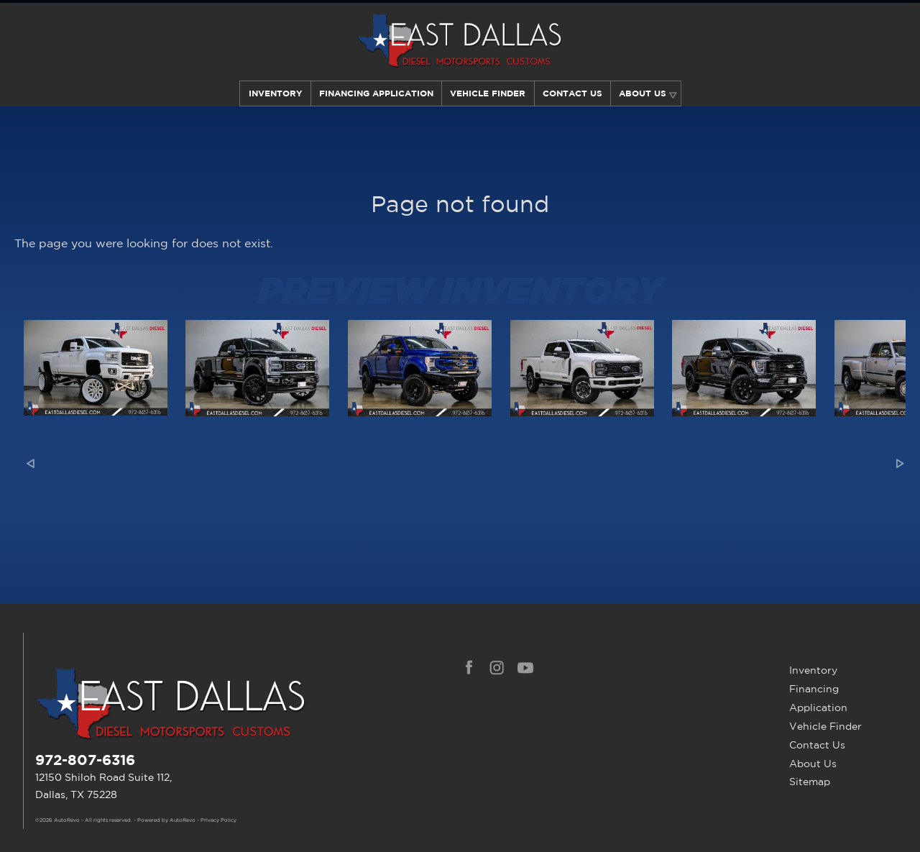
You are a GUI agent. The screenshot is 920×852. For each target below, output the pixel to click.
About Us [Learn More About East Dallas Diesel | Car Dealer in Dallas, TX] (644, 93)
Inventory (273, 93)
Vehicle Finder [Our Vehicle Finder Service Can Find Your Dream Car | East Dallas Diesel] (487, 93)
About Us (813, 763)
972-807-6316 (85, 759)
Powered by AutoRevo (166, 820)
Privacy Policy (218, 820)
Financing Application (818, 698)
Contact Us (817, 745)
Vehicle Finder (825, 726)
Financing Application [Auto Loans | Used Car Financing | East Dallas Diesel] (375, 93)
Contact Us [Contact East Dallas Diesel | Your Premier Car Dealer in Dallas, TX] (572, 93)
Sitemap (809, 781)
